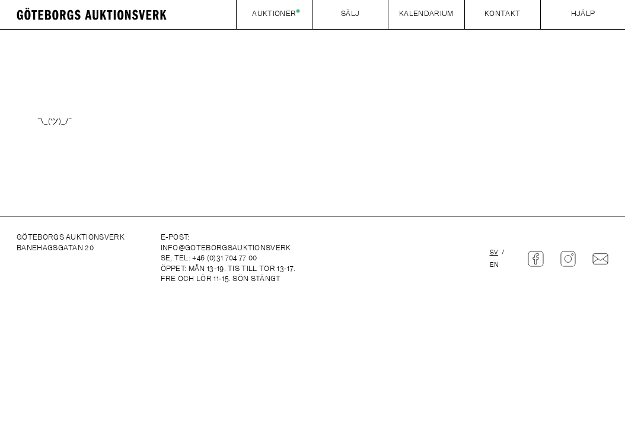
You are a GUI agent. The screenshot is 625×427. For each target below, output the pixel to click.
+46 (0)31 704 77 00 (224, 258)
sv (494, 253)
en (494, 265)
